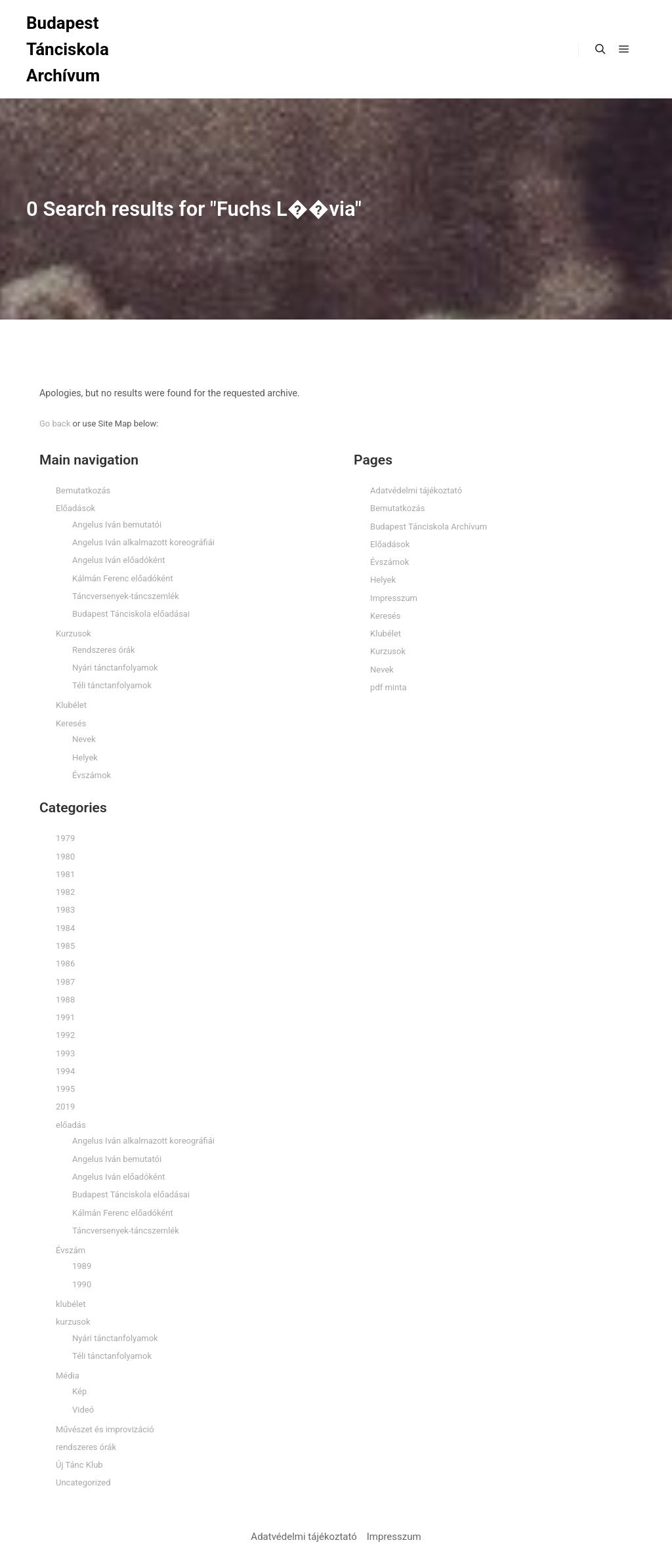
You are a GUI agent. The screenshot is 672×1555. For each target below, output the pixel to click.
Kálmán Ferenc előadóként (122, 578)
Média (67, 1375)
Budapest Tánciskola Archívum (67, 49)
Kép (79, 1391)
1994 (65, 1071)
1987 (65, 982)
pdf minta (388, 687)
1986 (65, 963)
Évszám (70, 1250)
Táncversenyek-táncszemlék (125, 596)
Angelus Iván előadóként (118, 560)
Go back (54, 423)
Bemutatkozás (83, 490)
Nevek (84, 739)
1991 (65, 1017)
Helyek (85, 757)
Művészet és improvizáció (105, 1429)
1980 (65, 856)
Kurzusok (73, 633)
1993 (65, 1053)
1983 (65, 910)
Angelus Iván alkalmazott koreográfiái (143, 542)
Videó (83, 1410)
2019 (65, 1106)
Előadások (75, 508)
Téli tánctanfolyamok (112, 685)
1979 (65, 838)
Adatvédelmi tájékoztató (416, 490)
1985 (65, 946)
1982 (65, 892)
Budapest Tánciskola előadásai (131, 614)
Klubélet (71, 705)
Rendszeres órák (103, 650)
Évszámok (91, 775)
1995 (65, 1089)
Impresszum (393, 598)
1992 (65, 1035)
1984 (65, 928)
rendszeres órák (86, 1447)
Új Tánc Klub (79, 1465)
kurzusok (73, 1322)
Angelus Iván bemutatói (116, 524)
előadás (71, 1125)
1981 (65, 874)
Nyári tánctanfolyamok (115, 668)
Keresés (71, 723)
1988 (65, 1000)
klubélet (70, 1304)
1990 (81, 1284)
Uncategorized (83, 1482)
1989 (81, 1266)
